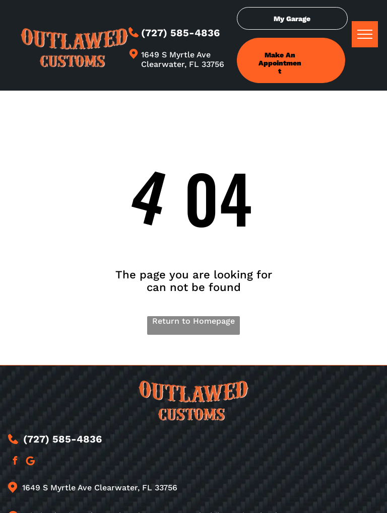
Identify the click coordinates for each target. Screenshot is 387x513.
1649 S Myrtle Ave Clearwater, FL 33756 (182, 59)
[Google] (30, 462)
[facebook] (14, 462)
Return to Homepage (193, 321)
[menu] (365, 34)
